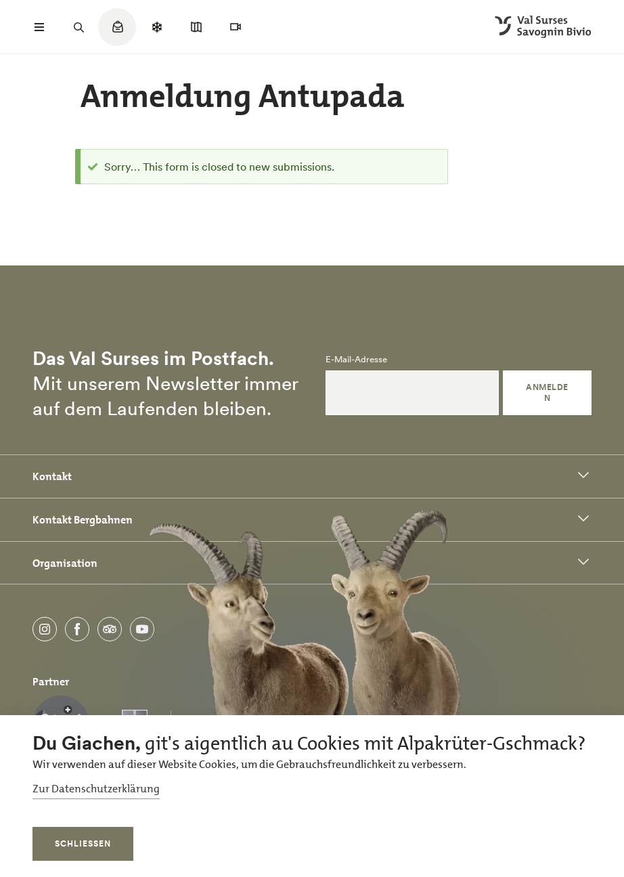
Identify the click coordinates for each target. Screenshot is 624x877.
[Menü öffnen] (39, 27)
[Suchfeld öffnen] (78, 27)
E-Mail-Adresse (356, 359)
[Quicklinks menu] (117, 34)
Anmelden (547, 392)
